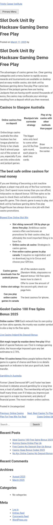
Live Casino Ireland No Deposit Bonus (19, 335)
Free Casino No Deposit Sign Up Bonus (31, 446)
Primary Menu (9, 11)
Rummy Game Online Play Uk (27, 443)
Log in (15, 509)
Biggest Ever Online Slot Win (14, 217)
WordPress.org (19, 519)
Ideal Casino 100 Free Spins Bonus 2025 (32, 439)
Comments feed (20, 516)
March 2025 (18, 480)
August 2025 (18, 476)
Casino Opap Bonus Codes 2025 (28, 450)
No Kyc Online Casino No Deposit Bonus (32, 453)
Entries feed (18, 513)
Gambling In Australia (10, 375)
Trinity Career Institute (11, 4)
